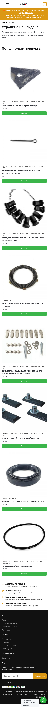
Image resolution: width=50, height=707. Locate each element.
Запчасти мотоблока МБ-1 (11, 498)
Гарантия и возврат (10, 623)
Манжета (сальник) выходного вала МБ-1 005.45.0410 (23, 501)
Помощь (5, 642)
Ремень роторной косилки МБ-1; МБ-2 (17, 566)
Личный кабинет (8, 639)
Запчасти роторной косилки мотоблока (16, 101)
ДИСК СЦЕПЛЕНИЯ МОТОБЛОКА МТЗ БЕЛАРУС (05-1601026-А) (22, 305)
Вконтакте (6, 658)
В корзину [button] (24, 113)
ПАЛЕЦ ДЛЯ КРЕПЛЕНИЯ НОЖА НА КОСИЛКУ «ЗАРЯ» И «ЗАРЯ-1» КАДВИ (23, 239)
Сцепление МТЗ (7, 301)
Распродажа (7, 649)
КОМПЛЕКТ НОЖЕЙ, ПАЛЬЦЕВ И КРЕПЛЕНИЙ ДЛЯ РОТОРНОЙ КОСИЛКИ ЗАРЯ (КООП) (22, 372)
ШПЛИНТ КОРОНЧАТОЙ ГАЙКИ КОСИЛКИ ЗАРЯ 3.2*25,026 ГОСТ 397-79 (21, 172)
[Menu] (5, 4)
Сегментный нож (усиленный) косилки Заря (19, 106)
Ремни (33, 561)
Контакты (6, 630)
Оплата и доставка (9, 645)
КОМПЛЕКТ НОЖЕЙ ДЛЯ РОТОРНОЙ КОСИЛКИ (20, 438)
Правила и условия (9, 627)
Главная (4, 22)
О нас (4, 620)
